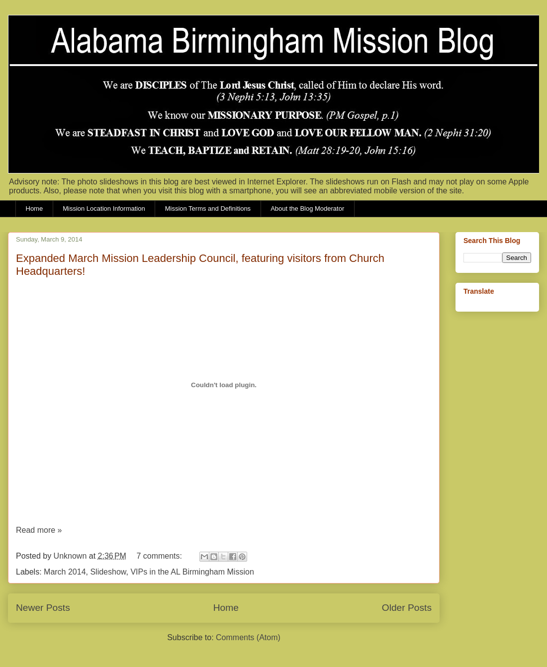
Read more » (39, 530)
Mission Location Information (104, 208)
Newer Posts (43, 607)
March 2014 (65, 572)
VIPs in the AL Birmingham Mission (192, 572)
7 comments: (160, 556)
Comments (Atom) (248, 637)
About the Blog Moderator (307, 208)
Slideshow (108, 572)
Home (34, 208)
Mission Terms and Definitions (208, 208)
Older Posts (407, 607)
